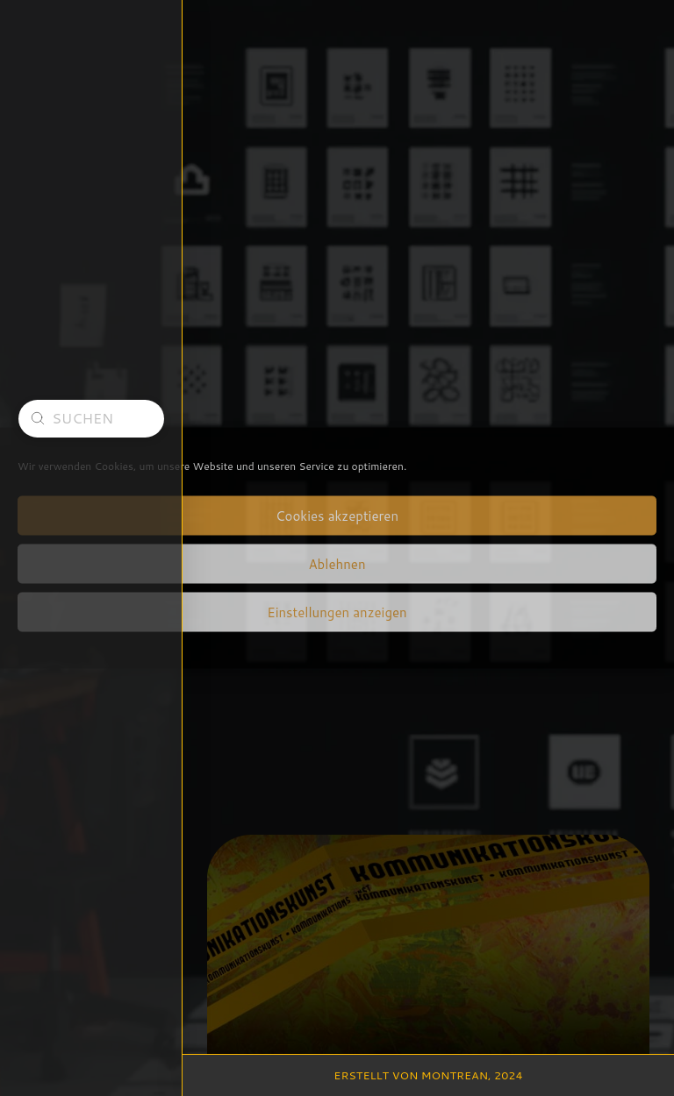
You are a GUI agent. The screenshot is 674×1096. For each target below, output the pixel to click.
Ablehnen (336, 563)
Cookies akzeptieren (337, 515)
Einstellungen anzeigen (336, 611)
